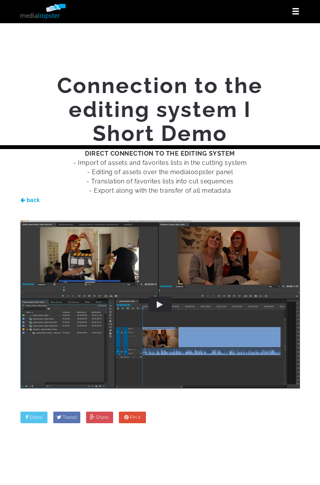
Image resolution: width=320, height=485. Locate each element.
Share (33, 417)
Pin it (132, 417)
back (30, 200)
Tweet (67, 417)
